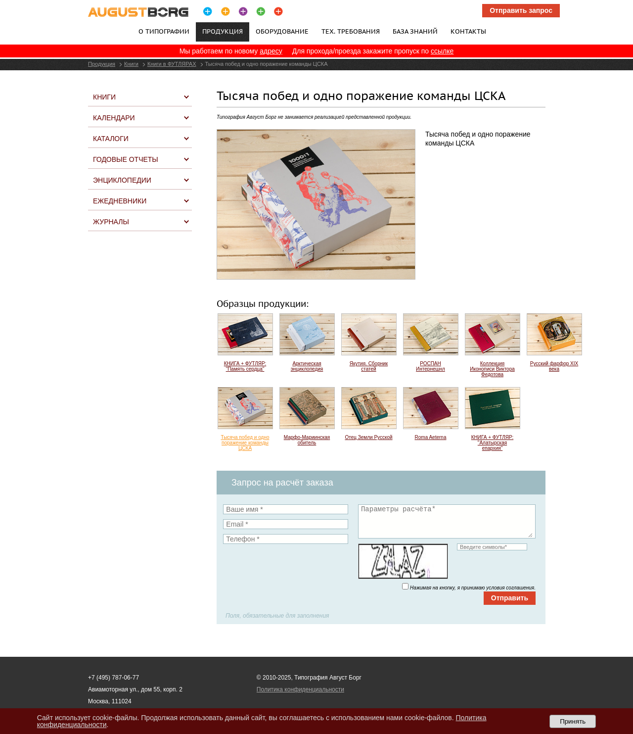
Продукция (101, 64)
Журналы (111, 222)
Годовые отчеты (125, 159)
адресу (271, 51)
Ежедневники (119, 201)
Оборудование (282, 31)
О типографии (163, 31)
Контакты (468, 31)
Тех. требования (350, 31)
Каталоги (111, 139)
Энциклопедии (122, 180)
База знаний (415, 31)
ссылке (442, 51)
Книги (131, 64)
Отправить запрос (521, 10)
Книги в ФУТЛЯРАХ (171, 64)
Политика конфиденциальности (300, 689)
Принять (573, 721)
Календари (114, 118)
